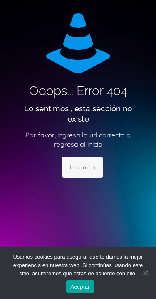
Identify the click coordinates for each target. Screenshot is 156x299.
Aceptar (80, 287)
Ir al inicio (82, 167)
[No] (145, 273)
